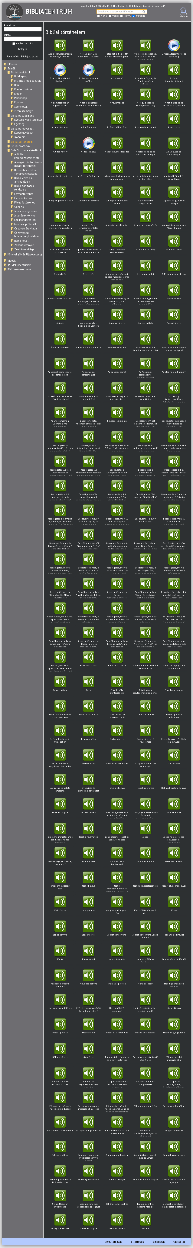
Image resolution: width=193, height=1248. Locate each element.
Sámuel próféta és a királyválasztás (60, 1175)
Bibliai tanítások (21, 72)
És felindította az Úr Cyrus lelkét (60, 735)
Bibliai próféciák (20, 146)
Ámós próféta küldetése (88, 343)
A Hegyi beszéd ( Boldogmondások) (145, 98)
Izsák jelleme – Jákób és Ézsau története (117, 832)
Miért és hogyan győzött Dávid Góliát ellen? (88, 1004)
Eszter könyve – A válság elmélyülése (174, 735)
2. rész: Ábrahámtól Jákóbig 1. (60, 74)
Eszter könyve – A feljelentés (145, 735)
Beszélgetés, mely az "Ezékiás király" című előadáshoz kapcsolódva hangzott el (117, 637)
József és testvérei (117, 930)
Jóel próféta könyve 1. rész (117, 906)
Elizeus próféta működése (174, 710)
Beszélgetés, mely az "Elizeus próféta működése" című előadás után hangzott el (88, 637)
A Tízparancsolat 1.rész (174, 270)
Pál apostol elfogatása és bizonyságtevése (117, 1053)
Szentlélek (21, 106)
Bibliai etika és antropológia (23, 179)
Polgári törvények (174, 1126)
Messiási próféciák (25, 224)
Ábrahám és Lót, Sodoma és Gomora (88, 319)
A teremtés (88, 270)
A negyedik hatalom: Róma (117, 196)
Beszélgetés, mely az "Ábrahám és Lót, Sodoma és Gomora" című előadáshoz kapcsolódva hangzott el (174, 612)
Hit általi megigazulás (27, 80)
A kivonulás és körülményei (174, 147)
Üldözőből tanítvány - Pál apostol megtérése (174, 1199)
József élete (88, 930)
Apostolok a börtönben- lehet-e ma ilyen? (174, 343)
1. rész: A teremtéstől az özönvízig (174, 49)
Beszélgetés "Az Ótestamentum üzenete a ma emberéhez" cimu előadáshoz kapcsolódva (88, 466)
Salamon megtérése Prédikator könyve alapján (88, 1151)
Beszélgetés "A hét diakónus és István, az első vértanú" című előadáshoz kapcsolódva (145, 417)
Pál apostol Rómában (174, 1102)
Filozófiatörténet (24, 202)
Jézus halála (88, 881)
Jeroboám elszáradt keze (60, 881)
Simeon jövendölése (88, 1175)
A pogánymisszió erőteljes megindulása (60, 221)
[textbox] (121, 11)
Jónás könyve (60, 930)
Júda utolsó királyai (174, 930)
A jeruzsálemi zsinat (145, 123)
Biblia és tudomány (22, 115)
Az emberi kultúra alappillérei (88, 392)
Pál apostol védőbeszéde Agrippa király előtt (145, 1126)
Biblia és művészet (22, 128)
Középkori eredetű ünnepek (60, 979)
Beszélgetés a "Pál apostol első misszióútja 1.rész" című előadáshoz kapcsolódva (174, 466)
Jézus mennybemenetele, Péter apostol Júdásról (117, 882)
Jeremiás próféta (145, 857)
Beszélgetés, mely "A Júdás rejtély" (145, 514)
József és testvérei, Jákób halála (145, 930)
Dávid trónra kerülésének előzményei (145, 686)
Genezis (19, 207)
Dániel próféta (60, 686)
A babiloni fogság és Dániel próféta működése (145, 74)
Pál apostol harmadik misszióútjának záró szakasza (117, 1077)
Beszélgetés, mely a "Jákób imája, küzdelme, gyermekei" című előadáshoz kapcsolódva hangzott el (88, 588)
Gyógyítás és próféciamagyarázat (88, 783)
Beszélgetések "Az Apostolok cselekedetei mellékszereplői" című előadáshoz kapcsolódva (60, 661)
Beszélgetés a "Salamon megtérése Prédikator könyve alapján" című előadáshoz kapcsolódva (174, 490)
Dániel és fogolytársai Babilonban (174, 661)
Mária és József (145, 979)
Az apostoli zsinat (117, 367)
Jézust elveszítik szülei (174, 881)
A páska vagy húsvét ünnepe (174, 196)
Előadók (12, 64)
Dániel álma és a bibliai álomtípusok (145, 661)
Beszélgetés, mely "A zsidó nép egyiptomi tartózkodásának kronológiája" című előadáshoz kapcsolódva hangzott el (117, 539)
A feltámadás (117, 98)
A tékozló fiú (60, 270)
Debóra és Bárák (145, 710)
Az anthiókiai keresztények (88, 367)
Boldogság (20, 76)
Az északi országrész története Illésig (117, 392)
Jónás (174, 906)
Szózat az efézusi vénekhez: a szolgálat (88, 1199)
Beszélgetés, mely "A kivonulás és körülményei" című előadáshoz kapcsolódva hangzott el (174, 515)
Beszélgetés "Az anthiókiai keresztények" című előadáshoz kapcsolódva (145, 441)
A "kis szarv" (117, 74)
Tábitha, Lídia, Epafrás (117, 1199)
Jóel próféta (88, 906)
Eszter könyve (117, 735)
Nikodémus (88, 1053)
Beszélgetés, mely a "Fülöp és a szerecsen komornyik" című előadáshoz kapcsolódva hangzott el (117, 563)
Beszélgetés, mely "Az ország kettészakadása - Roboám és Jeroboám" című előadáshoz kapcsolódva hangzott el (174, 539)
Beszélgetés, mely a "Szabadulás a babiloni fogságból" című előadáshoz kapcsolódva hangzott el (117, 612)
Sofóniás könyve (117, 1175)
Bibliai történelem (22, 141)
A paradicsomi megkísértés (145, 196)
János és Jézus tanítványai (117, 857)
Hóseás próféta (88, 808)
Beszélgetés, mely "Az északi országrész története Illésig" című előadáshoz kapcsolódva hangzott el (145, 539)
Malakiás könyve (88, 979)
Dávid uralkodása (174, 686)
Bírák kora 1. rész (88, 661)
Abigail (60, 319)
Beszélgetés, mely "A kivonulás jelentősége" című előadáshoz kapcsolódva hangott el (60, 539)
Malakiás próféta (117, 979)
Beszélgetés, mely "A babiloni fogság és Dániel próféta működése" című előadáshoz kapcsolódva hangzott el (88, 515)
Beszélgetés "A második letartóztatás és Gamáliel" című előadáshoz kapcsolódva (174, 417)
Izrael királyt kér (174, 808)
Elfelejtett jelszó (29, 56)
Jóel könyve (60, 906)
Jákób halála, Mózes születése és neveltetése (174, 833)
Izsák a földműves (88, 832)
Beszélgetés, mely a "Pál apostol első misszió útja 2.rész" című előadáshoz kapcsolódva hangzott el (174, 588)
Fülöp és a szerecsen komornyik (145, 759)
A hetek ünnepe (60, 123)
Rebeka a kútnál (60, 1151)
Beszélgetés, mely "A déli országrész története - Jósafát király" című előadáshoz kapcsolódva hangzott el (117, 515)
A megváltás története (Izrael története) (28, 164)
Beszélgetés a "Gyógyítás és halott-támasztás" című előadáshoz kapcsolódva (117, 466)
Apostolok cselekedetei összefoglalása (60, 367)
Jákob (145, 832)
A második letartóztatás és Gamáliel (145, 172)
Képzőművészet (23, 132)
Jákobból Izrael (88, 857)
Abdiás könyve (174, 294)
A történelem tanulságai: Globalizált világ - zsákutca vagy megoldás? (88, 294)
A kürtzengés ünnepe (88, 172)
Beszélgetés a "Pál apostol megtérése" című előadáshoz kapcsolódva (117, 490)
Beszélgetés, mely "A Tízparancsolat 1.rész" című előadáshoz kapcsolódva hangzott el (88, 539)
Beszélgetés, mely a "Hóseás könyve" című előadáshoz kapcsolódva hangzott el (174, 563)
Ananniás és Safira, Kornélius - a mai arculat (145, 343)
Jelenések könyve (24, 215)
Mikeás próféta (60, 1028)
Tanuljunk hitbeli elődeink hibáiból (145, 1199)
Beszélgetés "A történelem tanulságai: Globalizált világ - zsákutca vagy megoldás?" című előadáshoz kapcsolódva (88, 441)
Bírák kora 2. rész (117, 661)
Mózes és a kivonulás (117, 1028)
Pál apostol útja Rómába (60, 1126)
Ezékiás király (88, 759)
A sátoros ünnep (174, 245)
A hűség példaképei (117, 123)
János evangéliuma (25, 211)
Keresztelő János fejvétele (145, 955)
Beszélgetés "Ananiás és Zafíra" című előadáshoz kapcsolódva (117, 441)
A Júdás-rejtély (88, 147)
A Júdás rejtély (60, 147)
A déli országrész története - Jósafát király (88, 98)
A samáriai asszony (145, 245)
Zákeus (145, 1224)
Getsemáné (174, 759)
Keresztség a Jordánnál (174, 955)
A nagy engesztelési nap (60, 196)
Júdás (60, 955)
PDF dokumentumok (19, 269)
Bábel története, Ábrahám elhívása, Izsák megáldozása (88, 417)
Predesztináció (23, 89)
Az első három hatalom (174, 367)
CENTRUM (39, 11)
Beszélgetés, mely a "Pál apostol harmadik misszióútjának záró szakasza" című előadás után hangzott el (60, 612)
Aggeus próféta (145, 319)
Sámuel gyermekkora (174, 1151)
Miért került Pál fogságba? (117, 1004)
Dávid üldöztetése (88, 710)
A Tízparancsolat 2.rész (60, 294)
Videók (12, 260)
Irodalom (19, 137)
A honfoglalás (88, 123)
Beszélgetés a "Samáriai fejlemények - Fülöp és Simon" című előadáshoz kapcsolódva (60, 515)
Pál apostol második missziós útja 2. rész (88, 1102)
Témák (11, 68)
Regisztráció (13, 56)
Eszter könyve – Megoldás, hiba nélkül (60, 759)
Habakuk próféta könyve (174, 783)
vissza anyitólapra (183, 12)
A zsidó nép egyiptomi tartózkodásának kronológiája (145, 294)
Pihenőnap (20, 98)
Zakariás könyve (24, 245)
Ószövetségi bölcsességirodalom (26, 234)
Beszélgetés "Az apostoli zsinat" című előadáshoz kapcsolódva (174, 441)
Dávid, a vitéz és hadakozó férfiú (117, 710)
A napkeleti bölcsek (88, 196)
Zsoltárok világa (24, 249)
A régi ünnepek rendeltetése (117, 245)
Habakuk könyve (117, 783)
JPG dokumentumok (19, 265)
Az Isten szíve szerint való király (145, 392)
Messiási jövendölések (60, 1004)
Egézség (19, 124)
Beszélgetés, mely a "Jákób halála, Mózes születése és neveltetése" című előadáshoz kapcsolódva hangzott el (60, 588)
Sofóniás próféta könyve (145, 1175)
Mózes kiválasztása (145, 1028)
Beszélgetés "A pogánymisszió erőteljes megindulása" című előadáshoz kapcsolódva (60, 441)
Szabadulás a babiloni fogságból (174, 1175)
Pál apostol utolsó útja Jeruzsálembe (117, 1126)
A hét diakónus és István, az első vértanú (174, 98)
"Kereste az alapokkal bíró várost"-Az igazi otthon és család (145, 50)
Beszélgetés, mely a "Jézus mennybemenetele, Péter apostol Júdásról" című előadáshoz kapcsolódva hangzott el (117, 588)
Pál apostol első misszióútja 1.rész (60, 1077)
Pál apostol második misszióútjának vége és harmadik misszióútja (117, 1102)
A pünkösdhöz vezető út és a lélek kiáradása (88, 245)
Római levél (21, 240)
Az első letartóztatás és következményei (60, 392)
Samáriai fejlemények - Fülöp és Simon (145, 1151)
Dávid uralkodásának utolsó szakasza (60, 710)
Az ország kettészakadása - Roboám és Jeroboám (174, 392)
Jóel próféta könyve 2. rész (145, 906)
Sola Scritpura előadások (26, 150)
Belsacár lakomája (117, 416)
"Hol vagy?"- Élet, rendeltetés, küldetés (88, 49)
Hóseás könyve (60, 808)
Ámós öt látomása (60, 343)
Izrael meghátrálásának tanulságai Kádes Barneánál (60, 833)
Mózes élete (88, 1028)
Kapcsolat (179, 1241)
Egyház (18, 102)
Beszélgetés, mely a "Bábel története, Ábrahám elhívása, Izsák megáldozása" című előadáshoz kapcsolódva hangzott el (60, 563)
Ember (18, 93)
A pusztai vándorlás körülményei (60, 245)
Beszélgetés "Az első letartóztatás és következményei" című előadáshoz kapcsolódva (60, 466)
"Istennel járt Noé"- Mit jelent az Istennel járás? (117, 49)
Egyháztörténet (23, 194)
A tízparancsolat (145, 270)
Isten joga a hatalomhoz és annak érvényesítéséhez (145, 808)
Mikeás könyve (174, 1004)
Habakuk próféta (145, 783)
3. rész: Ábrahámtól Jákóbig (88, 74)
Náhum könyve (60, 1053)
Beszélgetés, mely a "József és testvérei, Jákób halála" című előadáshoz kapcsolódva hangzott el (145, 588)
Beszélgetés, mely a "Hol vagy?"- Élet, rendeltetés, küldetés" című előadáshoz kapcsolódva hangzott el (145, 563)
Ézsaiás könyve (23, 198)
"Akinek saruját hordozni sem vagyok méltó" (60, 49)
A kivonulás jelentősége (60, 172)
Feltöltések (137, 1241)
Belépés (22, 49)
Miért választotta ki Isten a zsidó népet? (145, 1004)
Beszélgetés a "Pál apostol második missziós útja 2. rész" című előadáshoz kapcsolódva (60, 490)
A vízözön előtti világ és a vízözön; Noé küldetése (117, 294)
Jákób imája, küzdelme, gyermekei (60, 857)
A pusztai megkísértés (117, 221)
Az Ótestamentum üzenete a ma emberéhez (60, 417)
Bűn (16, 85)
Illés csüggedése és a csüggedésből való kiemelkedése (117, 808)
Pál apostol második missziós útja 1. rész (60, 1102)
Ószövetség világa (25, 228)
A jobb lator (174, 123)
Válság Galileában (60, 1224)
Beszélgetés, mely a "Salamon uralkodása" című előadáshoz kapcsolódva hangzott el (88, 612)
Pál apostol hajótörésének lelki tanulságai (88, 1077)
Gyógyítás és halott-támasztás (60, 783)
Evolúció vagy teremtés (28, 119)
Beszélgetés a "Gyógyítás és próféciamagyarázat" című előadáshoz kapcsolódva (145, 466)
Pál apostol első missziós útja (174, 1053)
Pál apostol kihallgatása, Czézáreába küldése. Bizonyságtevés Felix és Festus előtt (174, 1077)
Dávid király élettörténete (117, 686)
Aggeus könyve (117, 319)
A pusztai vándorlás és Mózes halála (174, 221)
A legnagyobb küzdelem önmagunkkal (117, 172)
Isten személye (23, 111)
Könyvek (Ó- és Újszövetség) (25, 254)
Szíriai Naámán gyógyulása (60, 1199)
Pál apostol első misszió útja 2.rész (145, 1053)
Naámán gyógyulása (174, 1028)
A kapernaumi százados (117, 147)
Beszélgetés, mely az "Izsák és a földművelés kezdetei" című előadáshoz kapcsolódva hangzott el (174, 637)
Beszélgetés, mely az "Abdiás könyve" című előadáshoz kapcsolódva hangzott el (145, 612)
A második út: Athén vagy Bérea (174, 172)
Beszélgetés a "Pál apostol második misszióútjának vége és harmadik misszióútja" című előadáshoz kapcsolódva (88, 490)
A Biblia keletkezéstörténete (27, 156)
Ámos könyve (174, 319)
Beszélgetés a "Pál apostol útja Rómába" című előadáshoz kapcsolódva (145, 490)
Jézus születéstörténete (145, 881)
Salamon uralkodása (117, 1151)
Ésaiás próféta (88, 735)
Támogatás (158, 1241)
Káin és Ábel (88, 955)
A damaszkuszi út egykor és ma (60, 98)
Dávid (88, 686)
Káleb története (117, 955)
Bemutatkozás (113, 1241)
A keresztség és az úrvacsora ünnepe (145, 147)
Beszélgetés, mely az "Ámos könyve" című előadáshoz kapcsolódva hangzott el (60, 637)
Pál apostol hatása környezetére (145, 1077)
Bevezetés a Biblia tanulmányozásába (26, 171)
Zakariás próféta (117, 1224)
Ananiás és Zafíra (117, 343)
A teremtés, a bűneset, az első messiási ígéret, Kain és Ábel (117, 270)
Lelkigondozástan (25, 220)
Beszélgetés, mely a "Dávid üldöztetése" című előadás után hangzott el (88, 563)
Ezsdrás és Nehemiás (117, 759)
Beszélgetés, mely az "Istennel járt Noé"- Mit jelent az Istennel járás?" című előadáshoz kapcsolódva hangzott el (145, 637)
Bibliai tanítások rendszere (24, 187)
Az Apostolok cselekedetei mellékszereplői (145, 368)
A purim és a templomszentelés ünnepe (88, 221)
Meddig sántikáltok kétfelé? (174, 979)
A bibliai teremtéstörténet (174, 74)
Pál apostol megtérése (145, 1102)
